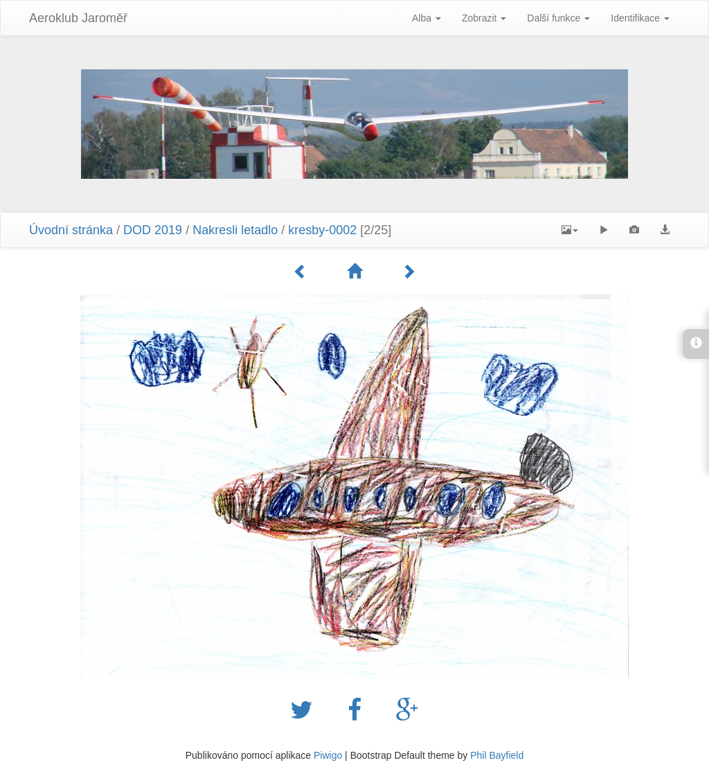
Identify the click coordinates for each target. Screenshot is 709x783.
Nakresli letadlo (235, 230)
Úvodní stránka (71, 230)
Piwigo (328, 755)
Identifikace (640, 18)
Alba (426, 18)
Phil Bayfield (496, 755)
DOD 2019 (154, 230)
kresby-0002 (322, 230)
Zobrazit (484, 18)
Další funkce (558, 18)
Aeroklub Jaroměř (78, 18)
